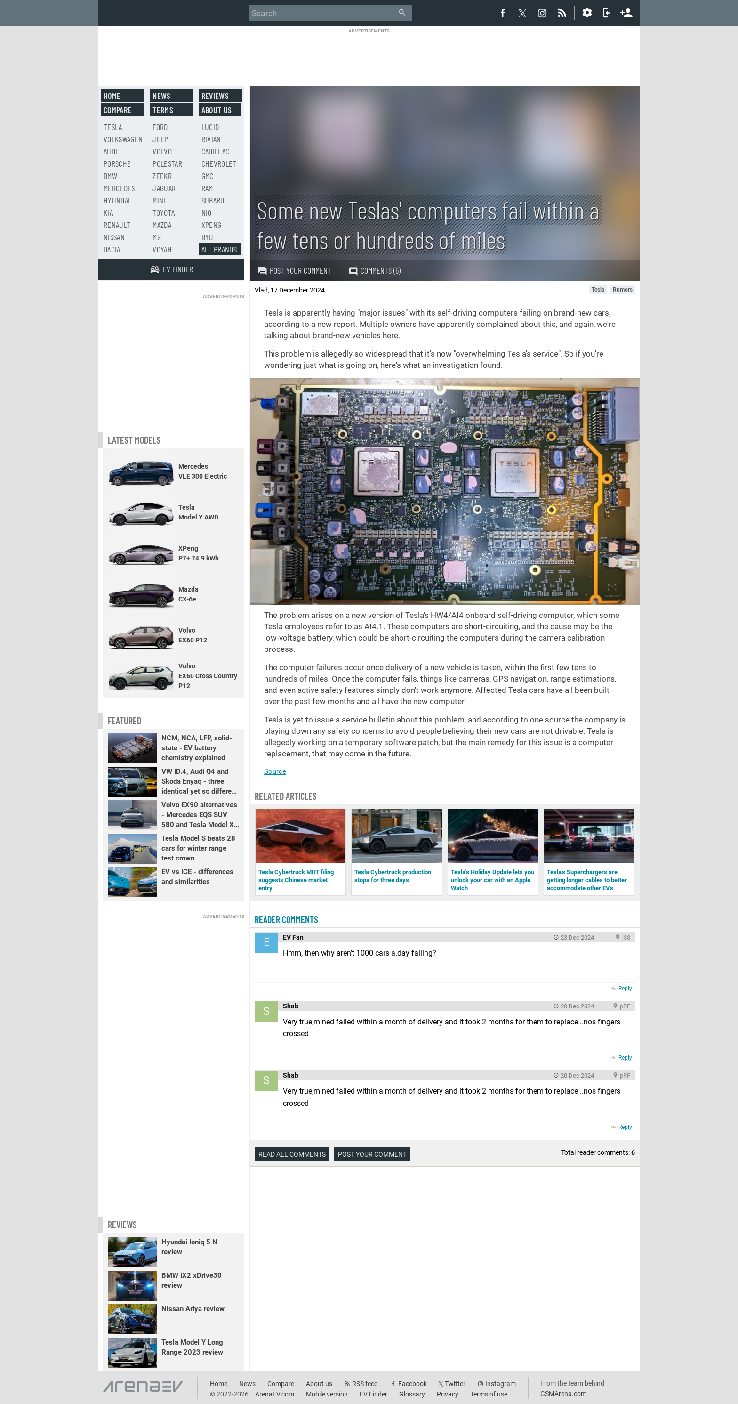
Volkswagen (123, 139)
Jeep (160, 139)
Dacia (112, 249)
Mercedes (119, 188)
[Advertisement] (369, 55)
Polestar (167, 163)
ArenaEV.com (274, 1394)
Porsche (117, 163)
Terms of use (488, 1394)
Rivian (211, 139)
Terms (162, 110)
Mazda (161, 224)
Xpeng (211, 224)
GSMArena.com (563, 1393)
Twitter (455, 1384)
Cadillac (215, 151)
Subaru (213, 200)
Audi (110, 151)
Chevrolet (219, 163)
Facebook (412, 1384)
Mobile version (327, 1394)
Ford (160, 127)
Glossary (412, 1394)
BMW (110, 175)
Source (275, 771)
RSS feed (365, 1384)
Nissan (114, 237)
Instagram (500, 1384)
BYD (207, 237)
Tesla (113, 127)
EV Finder (373, 1394)
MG (156, 237)
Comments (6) (374, 270)
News (161, 95)
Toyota (163, 212)
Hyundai (117, 200)
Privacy (447, 1394)
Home (112, 95)
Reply (625, 988)
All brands (219, 249)
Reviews (215, 95)
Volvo (162, 151)
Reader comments (286, 919)
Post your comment (294, 270)
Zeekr (162, 175)
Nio (206, 212)
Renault (117, 224)
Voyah (162, 249)
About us (216, 110)
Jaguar (164, 188)
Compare (117, 110)
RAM (207, 188)
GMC (207, 175)
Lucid (210, 127)
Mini (158, 200)
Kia (108, 212)
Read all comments (292, 1154)
